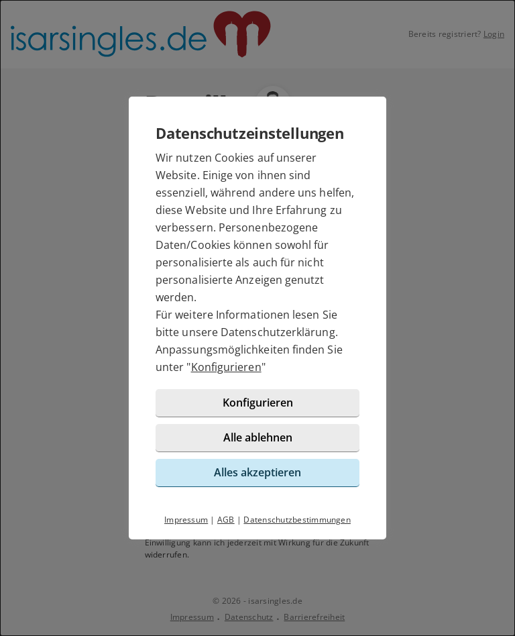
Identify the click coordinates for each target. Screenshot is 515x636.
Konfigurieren (226, 367)
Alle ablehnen (257, 437)
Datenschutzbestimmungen (297, 519)
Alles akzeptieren (257, 472)
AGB (226, 519)
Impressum (186, 519)
